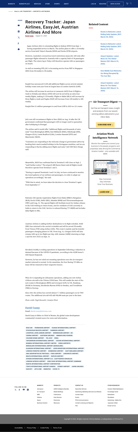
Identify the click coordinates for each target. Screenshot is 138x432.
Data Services (58, 397)
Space (39, 400)
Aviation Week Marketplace (115, 389)
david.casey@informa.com (41, 311)
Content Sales (79, 394)
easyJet (29, 369)
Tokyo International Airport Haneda (40, 366)
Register (102, 4)
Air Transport (25, 11)
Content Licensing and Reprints (84, 403)
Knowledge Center (113, 392)
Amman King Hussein (64, 335)
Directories (57, 400)
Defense (39, 397)
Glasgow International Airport (38, 348)
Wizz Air (29, 328)
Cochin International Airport (68, 340)
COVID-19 (56, 369)
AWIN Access (115, 4)
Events (57, 4)
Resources (57, 403)
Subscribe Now (104, 125)
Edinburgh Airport (55, 351)
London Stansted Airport (36, 351)
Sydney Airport (64, 366)
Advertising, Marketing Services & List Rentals (88, 392)
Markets (11, 4)
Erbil (56, 338)
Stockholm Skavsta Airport (37, 330)
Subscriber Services (80, 389)
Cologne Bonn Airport (35, 338)
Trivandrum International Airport (40, 340)
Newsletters (111, 394)
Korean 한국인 (112, 406)
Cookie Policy (44, 428)
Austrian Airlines (47, 335)
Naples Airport (57, 356)
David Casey (29, 36)
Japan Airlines (77, 366)
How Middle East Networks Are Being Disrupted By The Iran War (111, 73)
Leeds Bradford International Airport (68, 348)
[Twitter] (15, 390)
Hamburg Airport (57, 330)
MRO (38, 394)
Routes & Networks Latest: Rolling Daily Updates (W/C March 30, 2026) (111, 34)
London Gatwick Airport (35, 361)
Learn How (104, 192)
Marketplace (24, 4)
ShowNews (111, 397)
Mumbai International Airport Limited (41, 343)
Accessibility (19, 428)
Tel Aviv (49, 338)
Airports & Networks (41, 11)
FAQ (76, 406)
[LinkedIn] (28, 390)
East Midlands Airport (74, 351)
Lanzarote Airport (70, 353)
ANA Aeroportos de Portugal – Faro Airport (43, 353)
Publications (57, 394)
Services (37, 4)
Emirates (47, 369)
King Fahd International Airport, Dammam (64, 361)
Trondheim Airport (42, 328)
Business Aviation (42, 403)
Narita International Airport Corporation (43, 364)
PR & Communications (81, 400)
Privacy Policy (31, 428)
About (66, 4)
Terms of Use (57, 428)
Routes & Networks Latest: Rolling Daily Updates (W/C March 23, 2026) (111, 46)
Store (47, 4)
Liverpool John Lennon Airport (38, 333)
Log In (93, 4)
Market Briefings (58, 392)
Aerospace (40, 389)
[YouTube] (24, 390)
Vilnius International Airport (64, 328)
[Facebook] (19, 390)
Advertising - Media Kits (114, 400)
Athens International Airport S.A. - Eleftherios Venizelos (49, 359)
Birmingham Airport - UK (63, 333)
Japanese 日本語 (113, 403)
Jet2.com (38, 369)
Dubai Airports (64, 343)
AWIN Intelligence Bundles (61, 389)
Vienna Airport (32, 335)
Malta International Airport (37, 356)
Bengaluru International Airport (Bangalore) (44, 346)
